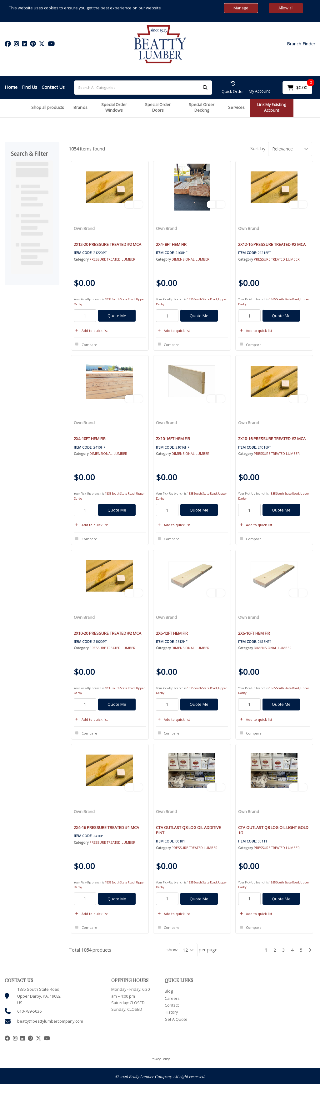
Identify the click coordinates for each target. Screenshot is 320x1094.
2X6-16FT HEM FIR (254, 633)
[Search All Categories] (143, 87)
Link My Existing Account (271, 107)
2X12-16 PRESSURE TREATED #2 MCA (272, 244)
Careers (172, 998)
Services (236, 107)
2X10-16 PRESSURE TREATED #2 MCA (272, 438)
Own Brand (84, 228)
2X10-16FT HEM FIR (173, 438)
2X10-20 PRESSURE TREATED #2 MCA (107, 633)
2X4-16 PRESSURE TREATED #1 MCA (106, 827)
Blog (169, 991)
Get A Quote (176, 1019)
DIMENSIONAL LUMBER (190, 259)
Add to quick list (91, 330)
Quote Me (117, 315)
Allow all (285, 8)
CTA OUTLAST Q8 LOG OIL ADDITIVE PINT (188, 830)
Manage (240, 8)
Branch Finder (301, 44)
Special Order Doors (158, 107)
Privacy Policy (160, 1059)
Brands (80, 107)
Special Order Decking (201, 107)
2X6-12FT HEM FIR (172, 633)
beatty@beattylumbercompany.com (50, 1021)
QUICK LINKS (179, 980)
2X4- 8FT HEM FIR (171, 244)
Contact (172, 1005)
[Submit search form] (205, 87)
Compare (85, 344)
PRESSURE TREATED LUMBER (112, 259)
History (171, 1012)
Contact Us (53, 87)
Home (11, 87)
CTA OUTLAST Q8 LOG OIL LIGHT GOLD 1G (273, 830)
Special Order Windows (114, 107)
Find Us (29, 87)
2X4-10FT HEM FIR (90, 438)
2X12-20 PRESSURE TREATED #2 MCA (107, 244)
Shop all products (47, 107)
